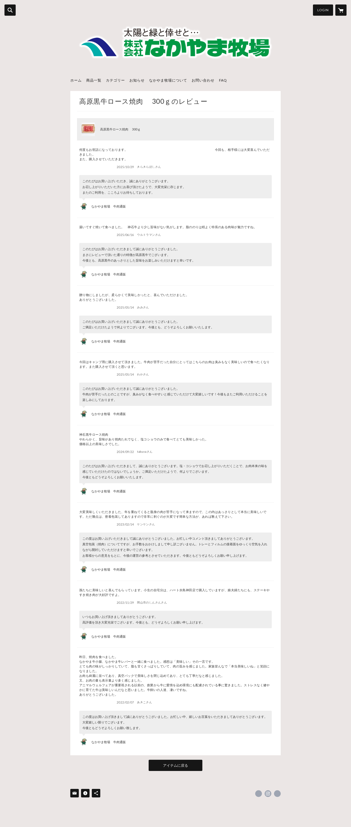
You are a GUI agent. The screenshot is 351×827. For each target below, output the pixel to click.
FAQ (223, 80)
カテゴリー (115, 80)
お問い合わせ (203, 80)
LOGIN (323, 10)
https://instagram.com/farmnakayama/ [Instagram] (268, 793)
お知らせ (137, 80)
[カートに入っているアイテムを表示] (341, 10)
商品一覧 (93, 80)
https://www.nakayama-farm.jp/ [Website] (277, 793)
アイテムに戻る (175, 765)
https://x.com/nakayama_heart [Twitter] (258, 793)
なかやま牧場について (168, 80)
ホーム (76, 80)
